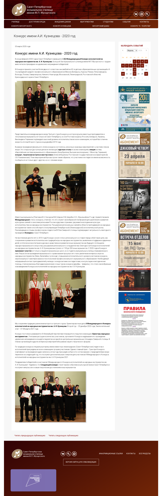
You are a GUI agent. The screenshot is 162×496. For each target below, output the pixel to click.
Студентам (108, 22)
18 (142, 70)
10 (138, 66)
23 (135, 74)
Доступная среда (37, 22)
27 (123, 78)
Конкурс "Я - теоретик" (141, 26)
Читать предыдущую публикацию (29, 435)
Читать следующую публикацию (63, 435)
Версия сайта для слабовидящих (81, 462)
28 (127, 78)
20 (123, 74)
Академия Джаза (63, 22)
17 (138, 70)
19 (146, 70)
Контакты (144, 22)
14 (127, 70)
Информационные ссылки (111, 454)
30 (123, 61)
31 (127, 61)
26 (146, 74)
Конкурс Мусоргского (21, 26)
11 (142, 66)
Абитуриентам (87, 22)
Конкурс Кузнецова (62, 26)
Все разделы (145, 454)
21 (127, 74)
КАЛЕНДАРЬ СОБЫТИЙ (132, 46)
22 (131, 74)
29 (131, 78)
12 (146, 66)
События (126, 22)
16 (135, 70)
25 (142, 74)
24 (138, 74)
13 (123, 70)
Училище (15, 22)
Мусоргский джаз (101, 26)
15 (131, 70)
